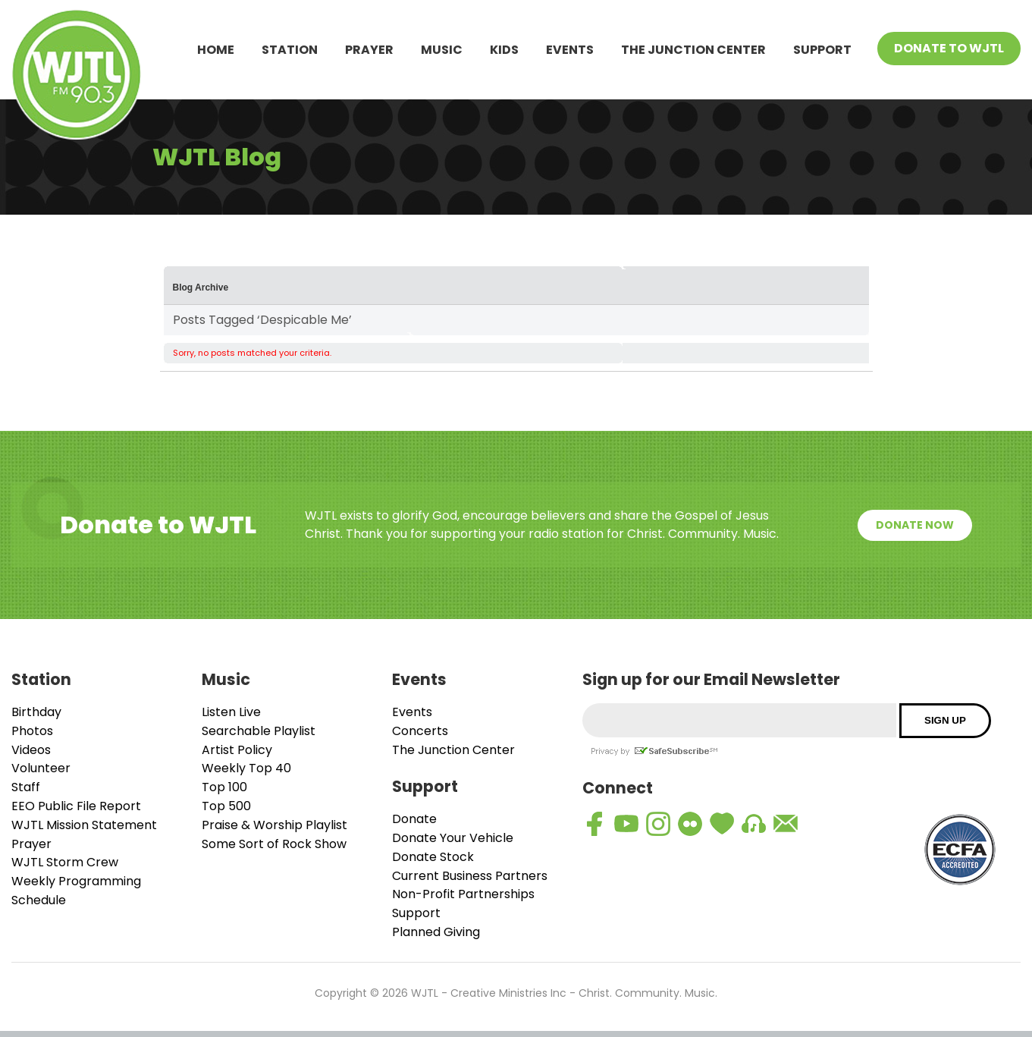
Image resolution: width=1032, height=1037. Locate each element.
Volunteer (41, 768)
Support (822, 49)
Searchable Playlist (258, 731)
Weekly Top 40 (246, 768)
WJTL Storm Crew (64, 862)
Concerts (420, 731)
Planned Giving (436, 932)
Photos (32, 731)
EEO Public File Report (76, 806)
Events (570, 49)
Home (215, 49)
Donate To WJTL (949, 48)
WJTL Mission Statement (84, 825)
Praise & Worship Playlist (274, 825)
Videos (31, 750)
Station (290, 49)
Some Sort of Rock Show (274, 844)
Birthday (36, 712)
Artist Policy (237, 750)
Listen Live (231, 712)
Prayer (369, 49)
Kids (504, 49)
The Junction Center (693, 49)
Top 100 (224, 787)
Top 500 (226, 806)
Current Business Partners (469, 876)
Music (442, 49)
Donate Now (915, 525)
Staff (25, 787)
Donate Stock (433, 857)
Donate (414, 819)
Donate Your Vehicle (452, 838)
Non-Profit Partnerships (463, 894)
